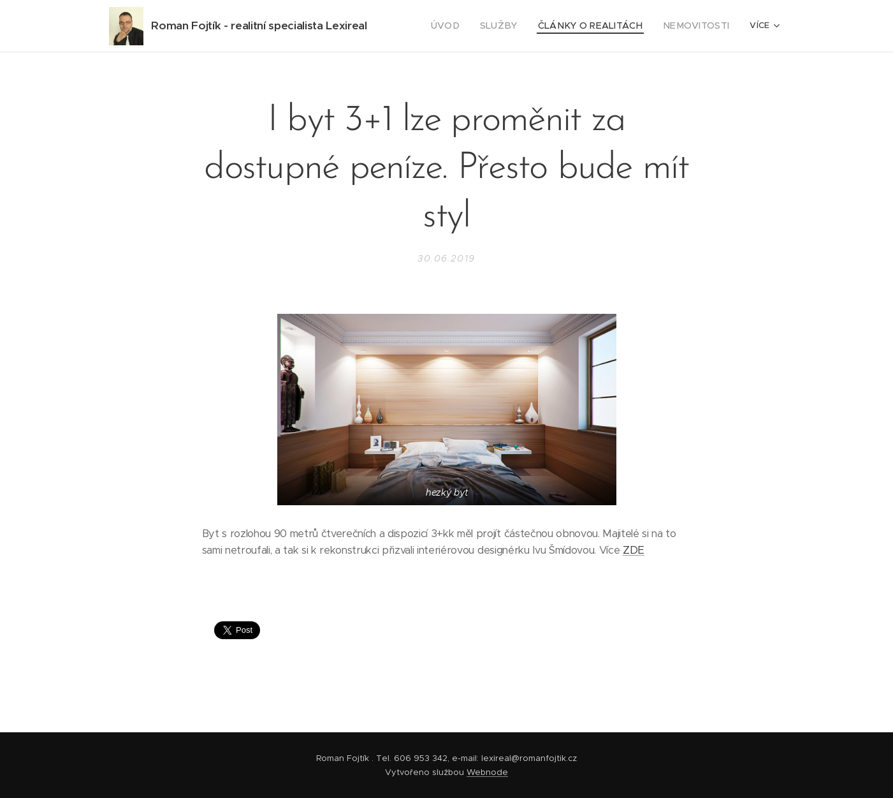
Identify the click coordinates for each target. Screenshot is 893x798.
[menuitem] (468, 26)
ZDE (633, 550)
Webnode (487, 772)
